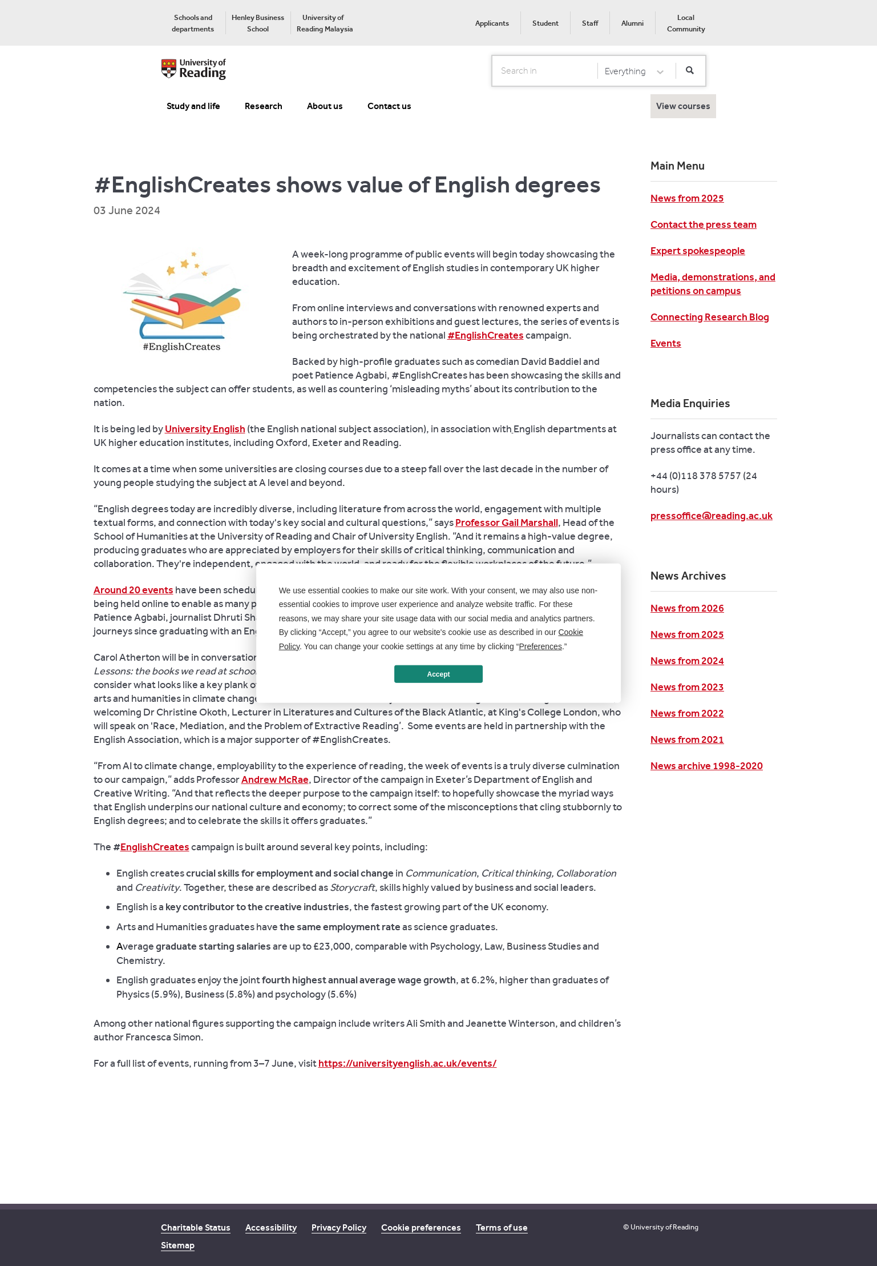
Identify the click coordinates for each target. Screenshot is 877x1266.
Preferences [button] (540, 645)
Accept (438, 674)
